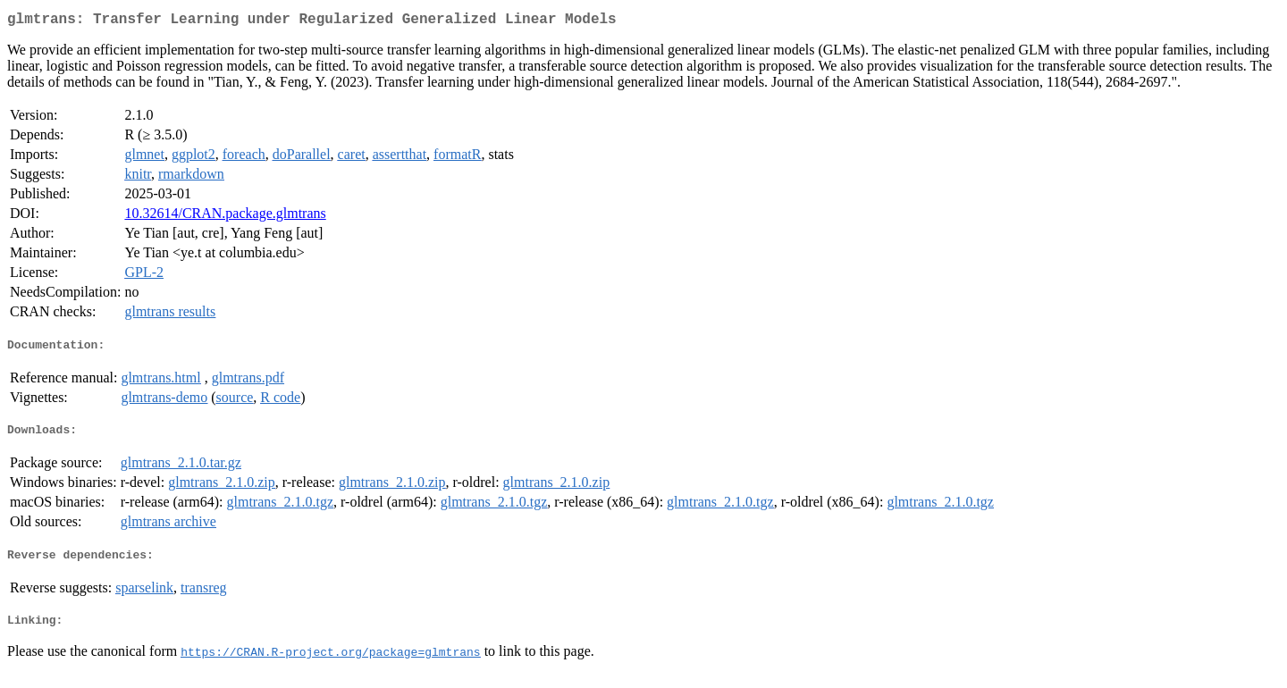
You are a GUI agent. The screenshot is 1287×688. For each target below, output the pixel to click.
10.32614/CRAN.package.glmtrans (224, 216)
